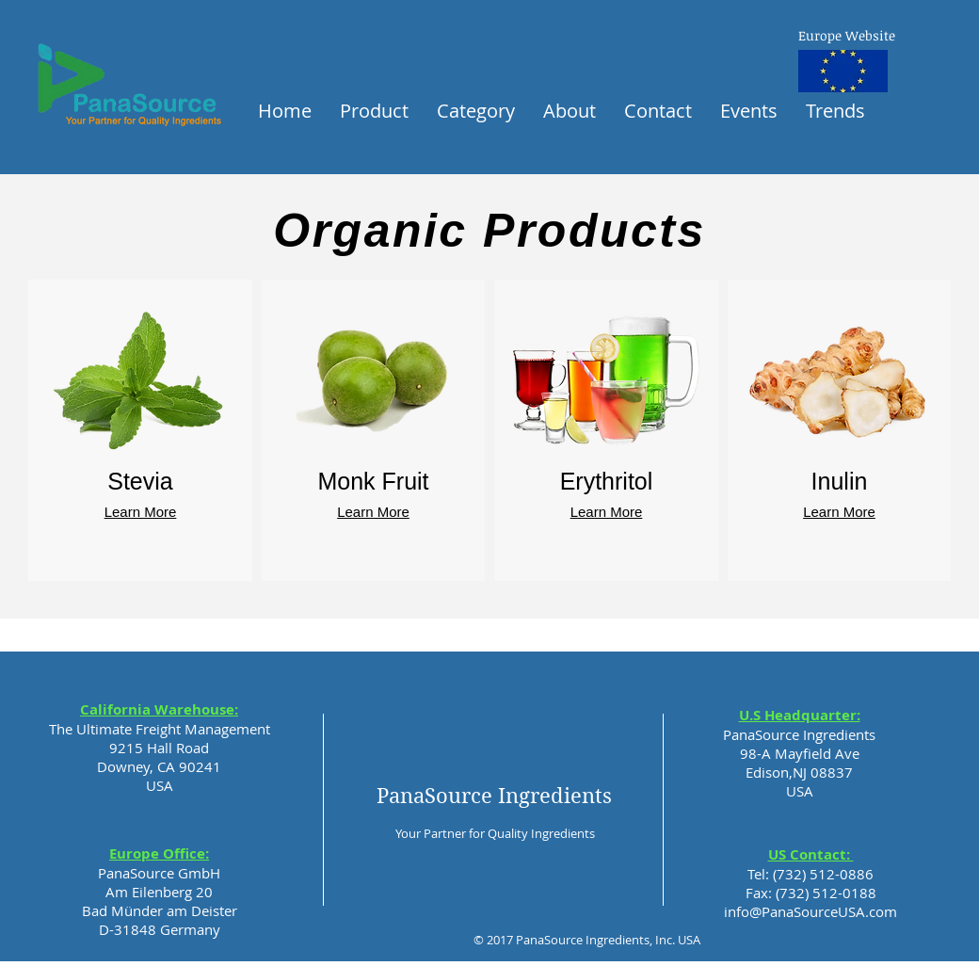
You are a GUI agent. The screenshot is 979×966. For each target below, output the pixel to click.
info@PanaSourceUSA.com (810, 911)
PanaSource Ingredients (494, 795)
